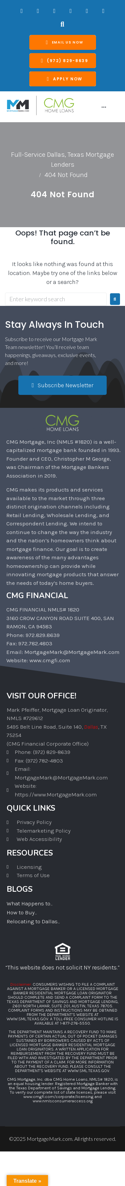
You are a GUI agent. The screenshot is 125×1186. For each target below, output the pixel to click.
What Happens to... (29, 903)
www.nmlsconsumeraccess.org (63, 1100)
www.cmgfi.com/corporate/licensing (58, 1096)
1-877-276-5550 (75, 1023)
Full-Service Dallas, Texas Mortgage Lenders (62, 159)
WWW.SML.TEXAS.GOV (27, 1018)
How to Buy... (22, 912)
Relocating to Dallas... (33, 921)
